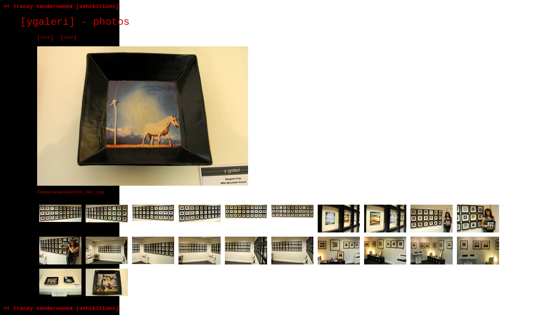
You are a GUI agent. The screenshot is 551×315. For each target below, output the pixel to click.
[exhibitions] (97, 6)
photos (111, 22)
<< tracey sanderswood (38, 6)
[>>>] (68, 38)
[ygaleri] (47, 22)
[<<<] (45, 38)
